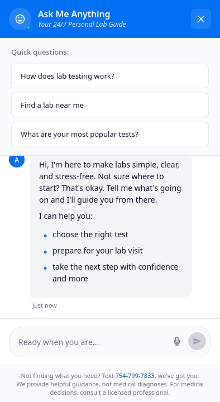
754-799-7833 (135, 375)
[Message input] (92, 342)
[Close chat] (201, 19)
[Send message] (197, 341)
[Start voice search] (177, 341)
